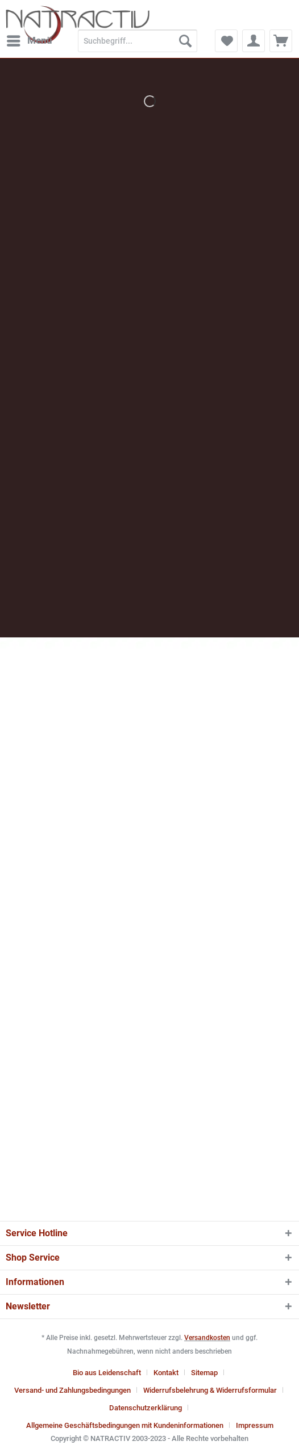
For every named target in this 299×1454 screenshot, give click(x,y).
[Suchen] (185, 40)
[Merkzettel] (226, 40)
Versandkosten (207, 1338)
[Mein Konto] (253, 40)
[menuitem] (29, 40)
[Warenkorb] (280, 40)
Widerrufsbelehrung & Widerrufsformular (210, 1390)
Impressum (254, 1425)
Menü (29, 39)
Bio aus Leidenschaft (107, 1372)
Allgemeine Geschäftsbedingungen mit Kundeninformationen (124, 1425)
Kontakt (165, 1372)
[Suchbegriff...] (137, 40)
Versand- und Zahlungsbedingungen (72, 1390)
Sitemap (204, 1372)
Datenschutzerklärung (145, 1408)
